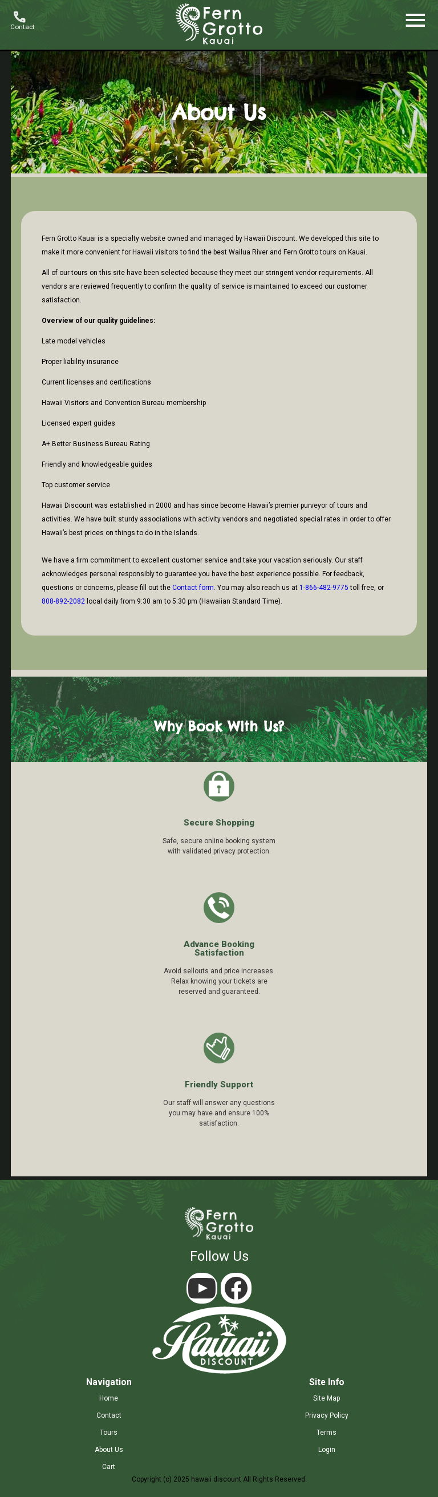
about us (109, 1450)
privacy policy (326, 1415)
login (326, 1450)
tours (108, 1433)
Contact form (193, 588)
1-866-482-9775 (323, 588)
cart (108, 1467)
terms (326, 1433)
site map (326, 1398)
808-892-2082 (63, 601)
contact (108, 1415)
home (108, 1398)
